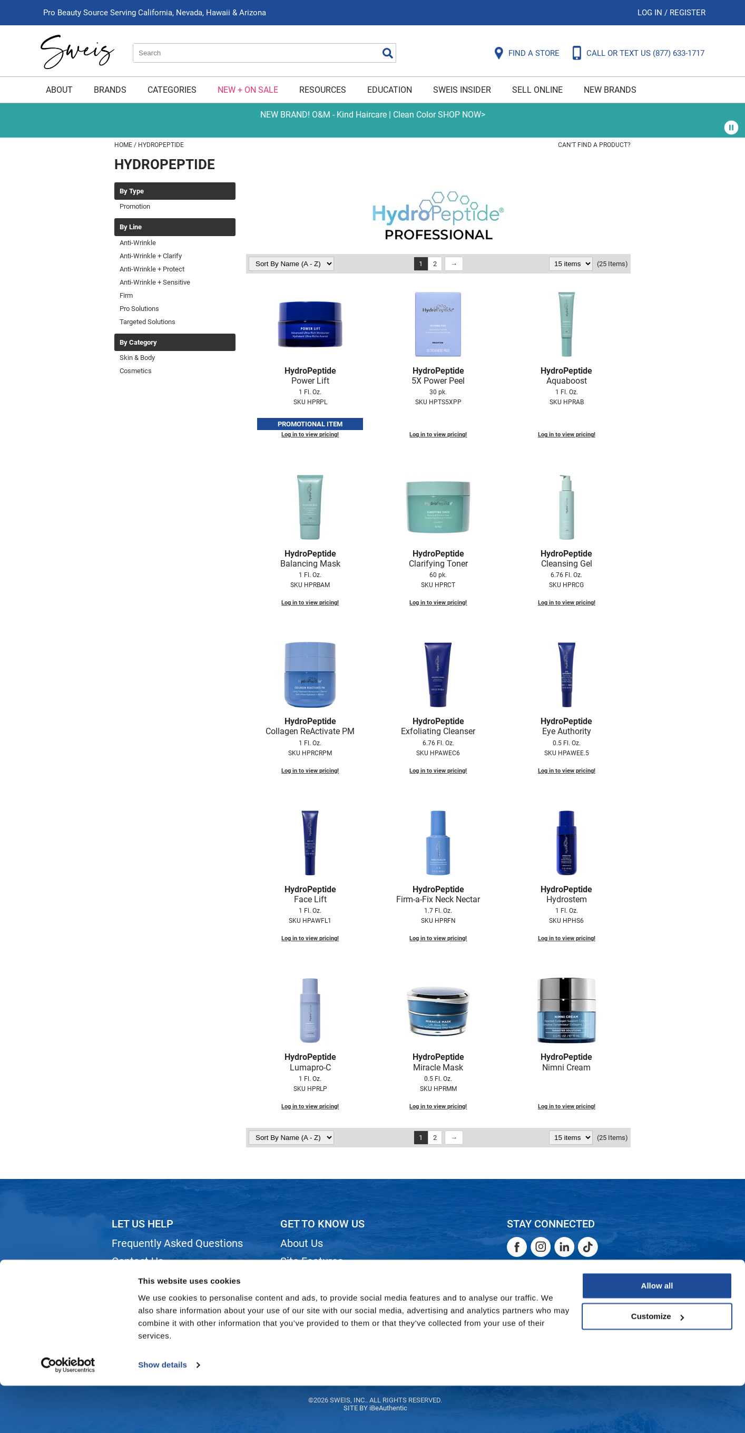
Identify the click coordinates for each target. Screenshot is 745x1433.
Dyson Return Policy (158, 1297)
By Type (132, 191)
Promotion (135, 206)
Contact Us (137, 1261)
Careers (298, 1297)
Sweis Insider (462, 90)
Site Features (311, 1261)
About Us (301, 1243)
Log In (651, 12)
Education (389, 90)
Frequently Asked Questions (177, 1243)
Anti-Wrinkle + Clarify (151, 256)
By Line (131, 227)
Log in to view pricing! (310, 434)
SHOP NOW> (461, 115)
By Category (138, 342)
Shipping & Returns (156, 1279)
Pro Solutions (139, 309)
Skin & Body (137, 358)
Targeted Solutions (147, 322)
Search (388, 53)
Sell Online (537, 90)
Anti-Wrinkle (138, 243)
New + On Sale (248, 90)
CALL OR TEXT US (645, 53)
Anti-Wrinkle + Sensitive (155, 282)
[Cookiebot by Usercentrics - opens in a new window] (68, 1412)
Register (687, 12)
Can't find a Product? (594, 145)
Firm (126, 295)
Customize (657, 1363)
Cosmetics (136, 371)
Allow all (657, 1333)
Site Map (301, 1279)
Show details (162, 1412)
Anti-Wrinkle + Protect (152, 269)
